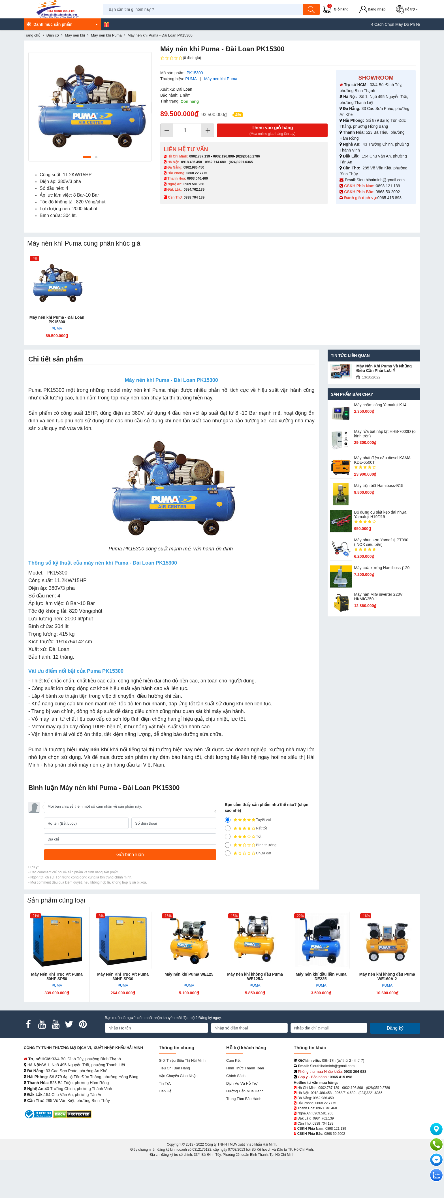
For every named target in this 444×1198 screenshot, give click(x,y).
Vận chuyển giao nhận (178, 1076)
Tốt (243, 836)
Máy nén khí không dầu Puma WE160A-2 (387, 976)
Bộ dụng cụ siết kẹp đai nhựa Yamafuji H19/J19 (380, 514)
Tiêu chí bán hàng (174, 1068)
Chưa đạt (248, 853)
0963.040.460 (197, 178)
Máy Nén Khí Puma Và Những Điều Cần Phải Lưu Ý (384, 368)
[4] (227, 828)
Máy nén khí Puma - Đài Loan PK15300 (56, 319)
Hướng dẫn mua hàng (245, 1091)
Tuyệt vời (248, 820)
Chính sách (236, 1076)
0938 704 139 (323, 1123)
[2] (227, 845)
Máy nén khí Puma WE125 (189, 974)
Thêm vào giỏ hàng (272, 130)
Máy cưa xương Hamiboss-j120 (381, 567)
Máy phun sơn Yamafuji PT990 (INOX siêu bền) (381, 542)
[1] (227, 853)
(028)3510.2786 (248, 156)
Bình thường (251, 845)
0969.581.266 (193, 184)
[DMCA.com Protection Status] (72, 1114)
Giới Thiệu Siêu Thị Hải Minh (182, 1060)
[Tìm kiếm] (311, 9)
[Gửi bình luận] (130, 854)
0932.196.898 (223, 156)
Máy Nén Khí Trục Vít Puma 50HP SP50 (57, 976)
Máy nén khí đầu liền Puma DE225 (321, 976)
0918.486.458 (191, 162)
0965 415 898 (389, 197)
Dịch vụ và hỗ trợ (241, 1083)
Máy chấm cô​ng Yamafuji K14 (380, 405)
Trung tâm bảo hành (243, 1099)
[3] (227, 836)
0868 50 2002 (388, 192)
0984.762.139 (194, 189)
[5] (227, 820)
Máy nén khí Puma (220, 78)
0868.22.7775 (196, 173)
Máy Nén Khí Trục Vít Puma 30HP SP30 (123, 976)
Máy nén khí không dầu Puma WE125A (255, 976)
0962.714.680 (215, 162)
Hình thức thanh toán (245, 1068)
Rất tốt (246, 828)
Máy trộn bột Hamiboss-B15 (378, 485)
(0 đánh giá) (180, 58)
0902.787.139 (199, 156)
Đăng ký (395, 1028)
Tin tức (165, 1083)
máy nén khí (93, 749)
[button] (408, 9)
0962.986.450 (193, 167)
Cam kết (233, 1060)
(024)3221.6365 (241, 162)
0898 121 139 (388, 186)
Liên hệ (165, 1091)
